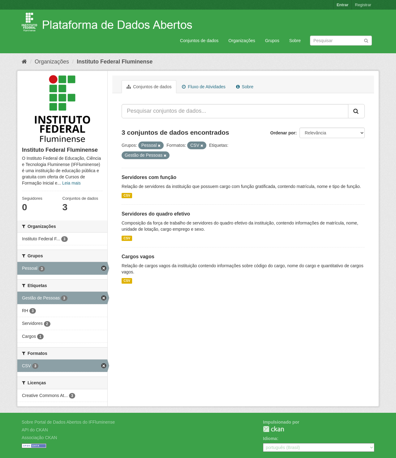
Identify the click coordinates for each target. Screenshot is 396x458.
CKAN (273, 429)
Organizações (241, 40)
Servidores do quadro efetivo (156, 213)
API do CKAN (35, 429)
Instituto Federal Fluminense (115, 62)
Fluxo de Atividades (203, 86)
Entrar (342, 4)
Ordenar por (282, 132)
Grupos (272, 40)
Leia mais (71, 183)
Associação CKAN (39, 437)
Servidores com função (149, 177)
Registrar (363, 4)
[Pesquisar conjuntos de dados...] (235, 111)
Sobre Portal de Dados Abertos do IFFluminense (68, 422)
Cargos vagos (138, 256)
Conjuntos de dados (199, 40)
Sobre (295, 40)
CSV (126, 195)
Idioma (270, 438)
